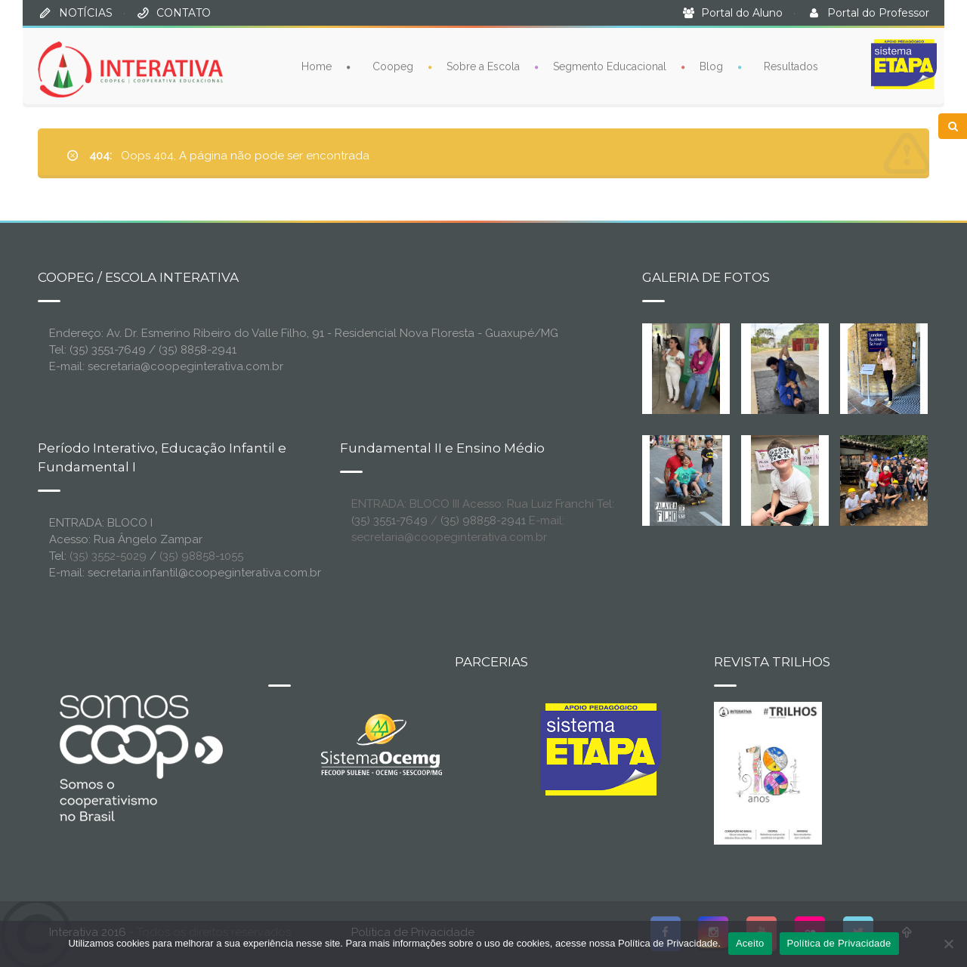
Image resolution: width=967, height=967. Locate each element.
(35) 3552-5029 (108, 556)
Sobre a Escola (483, 66)
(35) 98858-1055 (201, 556)
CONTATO (183, 13)
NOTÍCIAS (86, 13)
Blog (711, 66)
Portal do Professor (878, 13)
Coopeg (392, 66)
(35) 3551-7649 (389, 520)
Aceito (750, 943)
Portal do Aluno (742, 13)
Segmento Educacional (609, 66)
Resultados (791, 66)
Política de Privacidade (839, 943)
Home (316, 66)
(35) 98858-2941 (483, 520)
